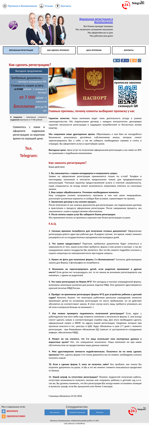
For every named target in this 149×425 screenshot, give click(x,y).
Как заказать (55, 412)
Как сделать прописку (58, 50)
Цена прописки (94, 50)
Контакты (129, 50)
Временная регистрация (21, 50)
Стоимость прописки (77, 412)
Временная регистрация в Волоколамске (96, 20)
